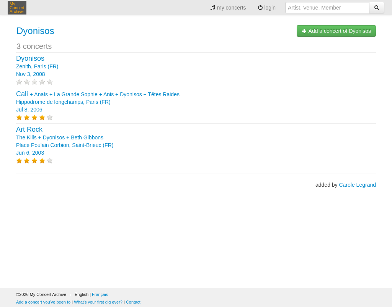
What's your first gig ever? (98, 302)
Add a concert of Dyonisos (336, 31)
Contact (133, 302)
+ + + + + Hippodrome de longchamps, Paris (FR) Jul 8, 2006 (98, 102)
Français (100, 294)
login (267, 8)
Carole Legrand (357, 185)
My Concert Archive (17, 8)
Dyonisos (35, 31)
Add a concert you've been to (43, 302)
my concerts (228, 8)
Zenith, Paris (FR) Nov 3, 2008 (37, 66)
